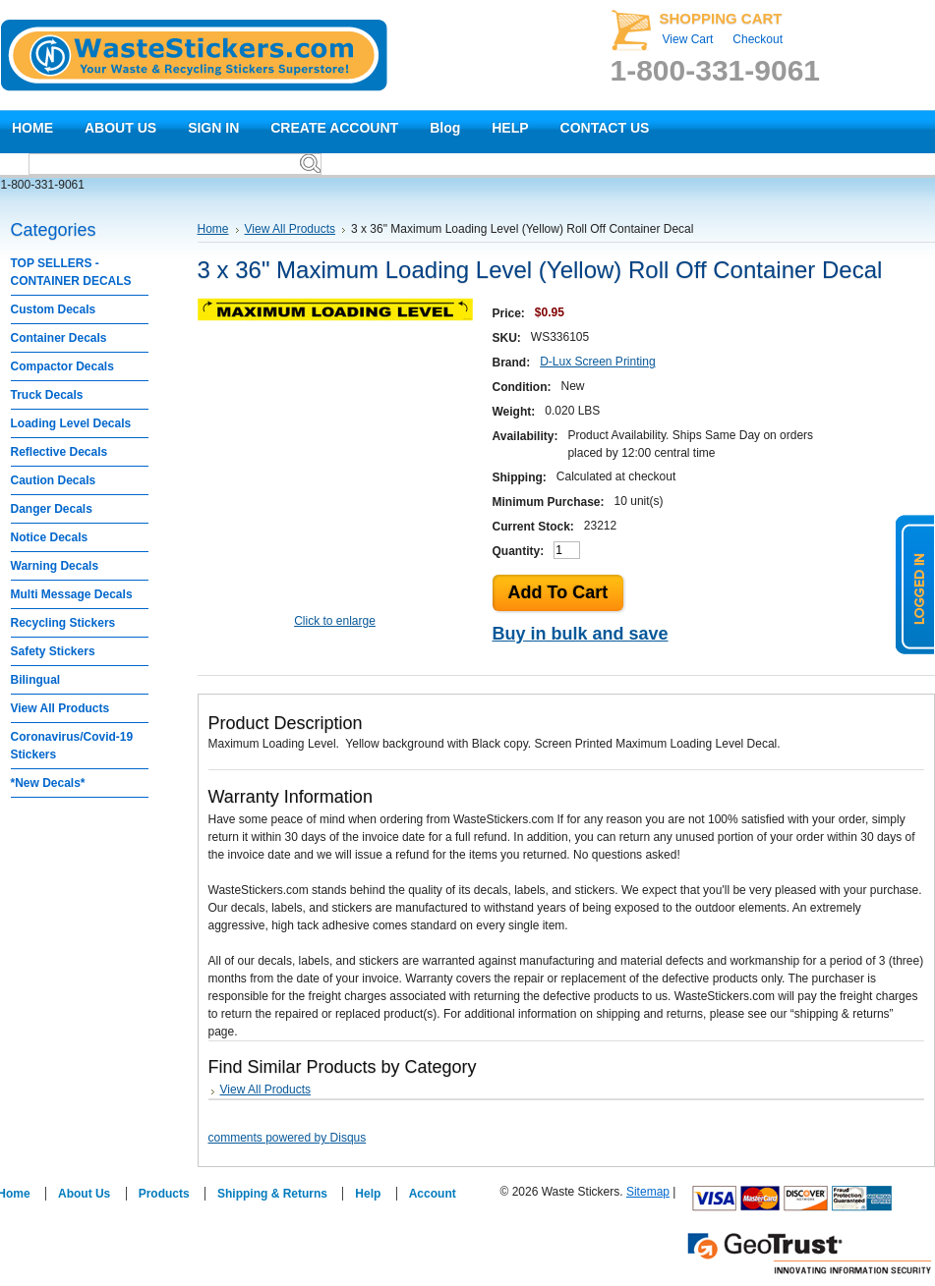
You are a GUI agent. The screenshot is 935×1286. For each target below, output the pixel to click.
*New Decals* (48, 783)
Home (213, 229)
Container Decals (59, 338)
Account (432, 1194)
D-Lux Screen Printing (597, 361)
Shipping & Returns (272, 1194)
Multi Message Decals (72, 594)
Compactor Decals (62, 366)
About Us (84, 1194)
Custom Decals (53, 309)
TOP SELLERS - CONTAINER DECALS (71, 272)
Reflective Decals (59, 452)
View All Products (60, 708)
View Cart (688, 39)
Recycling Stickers (63, 623)
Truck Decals (47, 395)
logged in (915, 584)
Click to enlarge (335, 621)
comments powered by (287, 1138)
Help (367, 1194)
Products (164, 1194)
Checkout (757, 39)
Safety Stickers (53, 651)
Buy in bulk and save (581, 633)
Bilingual (36, 680)
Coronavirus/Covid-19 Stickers (72, 745)
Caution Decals (53, 480)
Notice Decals (49, 537)
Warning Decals (55, 566)
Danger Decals (51, 509)
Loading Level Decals (71, 423)
